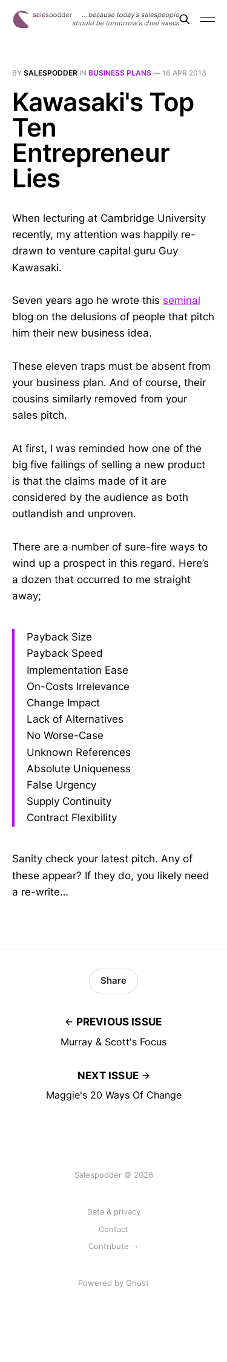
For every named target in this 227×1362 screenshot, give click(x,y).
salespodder (50, 72)
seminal (181, 300)
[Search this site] (185, 19)
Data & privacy (113, 1211)
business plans (119, 72)
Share (113, 980)
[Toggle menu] (208, 19)
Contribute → (113, 1246)
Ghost (137, 1283)
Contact (113, 1229)
